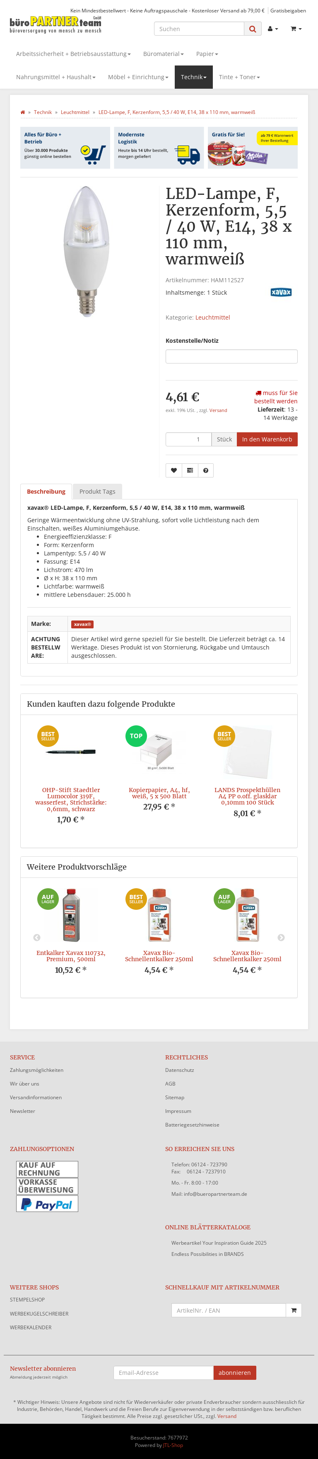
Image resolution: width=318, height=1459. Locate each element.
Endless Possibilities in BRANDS (207, 1254)
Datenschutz (179, 1070)
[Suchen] (199, 29)
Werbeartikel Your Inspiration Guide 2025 (219, 1242)
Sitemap (174, 1097)
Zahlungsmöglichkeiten (36, 1070)
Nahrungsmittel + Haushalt (56, 77)
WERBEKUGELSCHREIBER (39, 1313)
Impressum (178, 1111)
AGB (170, 1083)
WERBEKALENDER (30, 1327)
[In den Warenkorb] (267, 439)
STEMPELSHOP (27, 1299)
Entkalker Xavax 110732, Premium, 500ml (71, 956)
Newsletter (22, 1111)
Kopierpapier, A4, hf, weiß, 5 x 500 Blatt (159, 793)
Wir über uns (24, 1083)
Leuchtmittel (212, 317)
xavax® (82, 624)
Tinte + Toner (239, 77)
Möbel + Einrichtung (138, 77)
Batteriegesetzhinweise (192, 1124)
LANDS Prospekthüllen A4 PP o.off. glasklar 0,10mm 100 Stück (247, 796)
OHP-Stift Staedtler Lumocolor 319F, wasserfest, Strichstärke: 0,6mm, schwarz (71, 799)
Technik (194, 77)
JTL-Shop (173, 1445)
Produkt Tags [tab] (98, 491)
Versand (218, 410)
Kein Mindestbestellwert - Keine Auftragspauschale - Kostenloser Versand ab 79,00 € (167, 10)
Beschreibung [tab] (46, 491)
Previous (37, 938)
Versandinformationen (36, 1097)
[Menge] (189, 439)
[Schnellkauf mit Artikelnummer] (228, 1310)
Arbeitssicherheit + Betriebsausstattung (73, 54)
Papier (207, 54)
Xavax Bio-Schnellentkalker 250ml (159, 956)
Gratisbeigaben (288, 10)
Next (281, 938)
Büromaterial (163, 54)
